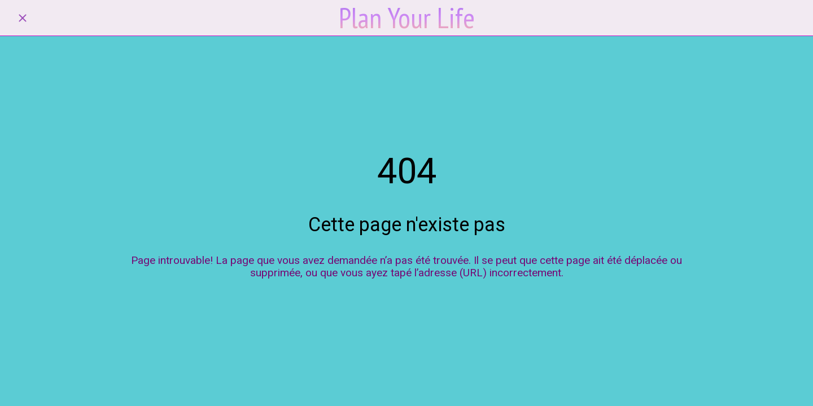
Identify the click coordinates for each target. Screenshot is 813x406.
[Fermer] (22, 18)
